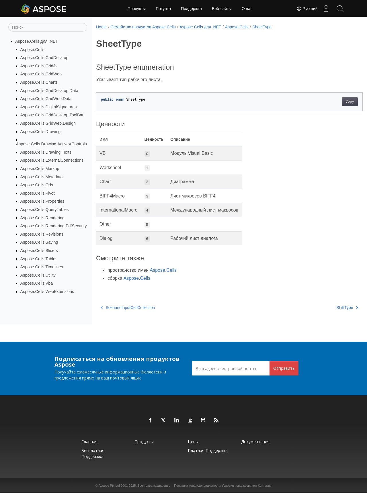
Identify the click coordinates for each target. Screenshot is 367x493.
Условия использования (239, 485)
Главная (89, 441)
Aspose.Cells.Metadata (41, 176)
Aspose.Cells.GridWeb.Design (48, 123)
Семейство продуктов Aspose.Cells (143, 27)
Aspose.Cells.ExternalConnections (52, 160)
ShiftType (329, 307)
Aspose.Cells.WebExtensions (47, 291)
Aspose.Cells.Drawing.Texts (45, 152)
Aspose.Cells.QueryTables (44, 209)
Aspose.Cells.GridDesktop (44, 57)
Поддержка (191, 8)
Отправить (284, 368)
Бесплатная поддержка (92, 453)
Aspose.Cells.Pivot (37, 193)
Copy (331, 102)
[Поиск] (47, 27)
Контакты (265, 485)
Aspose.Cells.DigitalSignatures (48, 107)
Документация (255, 441)
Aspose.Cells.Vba (36, 283)
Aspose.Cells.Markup (39, 168)
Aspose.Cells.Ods (36, 185)
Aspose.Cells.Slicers (39, 250)
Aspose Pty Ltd (109, 485)
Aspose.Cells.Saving (39, 242)
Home (101, 27)
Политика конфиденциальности (197, 485)
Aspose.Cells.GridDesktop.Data (49, 90)
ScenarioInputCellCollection (128, 307)
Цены (193, 441)
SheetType (262, 27)
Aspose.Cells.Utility (38, 275)
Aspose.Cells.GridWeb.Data (46, 98)
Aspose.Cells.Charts (39, 82)
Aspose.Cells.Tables (39, 258)
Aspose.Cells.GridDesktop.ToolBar (52, 115)
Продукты (137, 8)
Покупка (163, 8)
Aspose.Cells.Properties (42, 201)
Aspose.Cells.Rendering (42, 217)
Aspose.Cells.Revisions (41, 234)
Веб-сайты (222, 8)
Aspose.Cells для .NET (36, 41)
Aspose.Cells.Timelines (41, 267)
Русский (306, 8)
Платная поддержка (208, 450)
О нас (247, 8)
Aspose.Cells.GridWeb (41, 74)
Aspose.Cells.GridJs (39, 66)
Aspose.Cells (32, 49)
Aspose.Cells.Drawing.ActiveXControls (51, 144)
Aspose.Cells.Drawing (40, 131)
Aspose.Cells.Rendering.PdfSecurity (53, 226)
